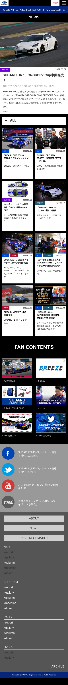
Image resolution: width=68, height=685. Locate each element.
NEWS (34, 528)
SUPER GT (11, 581)
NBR (7, 546)
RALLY (8, 617)
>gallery (9, 592)
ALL (13, 120)
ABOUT (34, 518)
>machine (10, 603)
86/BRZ (8, 647)
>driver (8, 608)
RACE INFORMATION (34, 537)
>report (8, 587)
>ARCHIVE (57, 666)
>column (9, 562)
